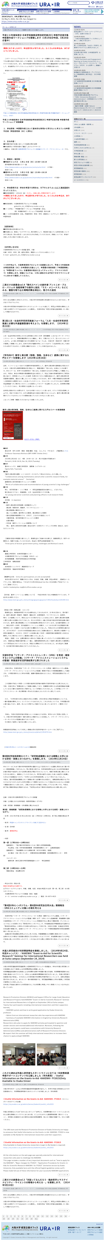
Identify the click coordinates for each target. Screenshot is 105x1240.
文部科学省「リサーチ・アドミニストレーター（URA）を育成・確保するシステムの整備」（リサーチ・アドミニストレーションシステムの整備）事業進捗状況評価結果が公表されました (35, 658)
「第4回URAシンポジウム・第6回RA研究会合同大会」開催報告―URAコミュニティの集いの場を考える (33, 907)
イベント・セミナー (29, 44)
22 (22, 1219)
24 (31, 1219)
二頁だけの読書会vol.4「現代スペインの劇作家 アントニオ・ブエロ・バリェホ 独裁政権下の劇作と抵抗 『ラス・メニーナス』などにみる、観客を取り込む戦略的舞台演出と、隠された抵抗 (35, 287)
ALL (36, 1219)
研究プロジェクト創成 (94, 1230)
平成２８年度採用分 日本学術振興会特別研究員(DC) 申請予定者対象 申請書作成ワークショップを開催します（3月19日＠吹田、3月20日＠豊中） (35, 38)
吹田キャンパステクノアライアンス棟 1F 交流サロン (28, 823)
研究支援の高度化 (29, 664)
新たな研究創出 (40, 361)
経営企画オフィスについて (42, 664)
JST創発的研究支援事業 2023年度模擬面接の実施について (87, 89)
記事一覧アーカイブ (74, 1232)
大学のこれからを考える (43, 762)
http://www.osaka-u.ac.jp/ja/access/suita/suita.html (25, 167)
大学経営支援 (78, 151)
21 (18, 1219)
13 (52, 1216)
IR (75, 122)
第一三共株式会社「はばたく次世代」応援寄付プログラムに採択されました (88, 46)
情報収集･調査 (79, 157)
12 (47, 1216)
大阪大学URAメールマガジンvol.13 (17, 747)
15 (61, 1216)
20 (13, 1219)
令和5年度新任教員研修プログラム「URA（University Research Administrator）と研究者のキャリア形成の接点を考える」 (88, 98)
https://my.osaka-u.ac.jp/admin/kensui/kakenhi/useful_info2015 (28, 1104)
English (99, 7)
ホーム (5, 27)
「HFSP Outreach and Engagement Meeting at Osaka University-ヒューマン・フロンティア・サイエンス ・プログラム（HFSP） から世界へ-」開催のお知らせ (88, 63)
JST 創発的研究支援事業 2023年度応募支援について (87, 82)
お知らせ (13, 27)
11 (42, 1216)
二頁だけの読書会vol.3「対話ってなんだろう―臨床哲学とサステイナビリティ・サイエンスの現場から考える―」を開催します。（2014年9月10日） (36, 1182)
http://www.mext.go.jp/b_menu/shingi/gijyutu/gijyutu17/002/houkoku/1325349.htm (36, 600)
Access (91, 7)
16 (65, 1216)
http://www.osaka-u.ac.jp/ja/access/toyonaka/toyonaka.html (28, 178)
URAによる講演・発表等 (82, 124)
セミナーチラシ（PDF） (32, 439)
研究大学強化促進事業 (51, 293)
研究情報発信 (61, 293)
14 (56, 1216)
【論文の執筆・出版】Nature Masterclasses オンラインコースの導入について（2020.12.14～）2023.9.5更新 (87, 109)
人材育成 (77, 136)
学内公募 (77, 154)
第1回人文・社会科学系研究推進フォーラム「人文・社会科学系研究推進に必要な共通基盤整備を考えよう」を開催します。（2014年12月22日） (35, 323)
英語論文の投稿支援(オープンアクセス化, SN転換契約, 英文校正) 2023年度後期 (87, 74)
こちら (66, 451)
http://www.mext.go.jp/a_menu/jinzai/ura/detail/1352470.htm (27, 732)
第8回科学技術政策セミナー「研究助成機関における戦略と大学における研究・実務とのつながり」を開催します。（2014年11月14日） (35, 757)
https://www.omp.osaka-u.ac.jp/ (15, 21)
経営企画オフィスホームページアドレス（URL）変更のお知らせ (88, 33)
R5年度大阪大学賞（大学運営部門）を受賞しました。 (87, 53)
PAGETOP (99, 1224)
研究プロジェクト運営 (81, 162)
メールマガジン (79, 180)
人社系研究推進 (40, 293)
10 (38, 1216)
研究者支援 (49, 44)
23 (27, 1219)
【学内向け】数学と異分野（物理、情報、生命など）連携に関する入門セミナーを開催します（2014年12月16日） (35, 356)
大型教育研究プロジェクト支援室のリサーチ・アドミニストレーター (41, 149)
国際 (37, 962)
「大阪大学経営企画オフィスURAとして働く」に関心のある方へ (88, 40)
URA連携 (21, 329)
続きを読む (63, 280)
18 (4, 1219)
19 (8, 1219)
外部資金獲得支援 (41, 44)
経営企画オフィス (74, 1227)
